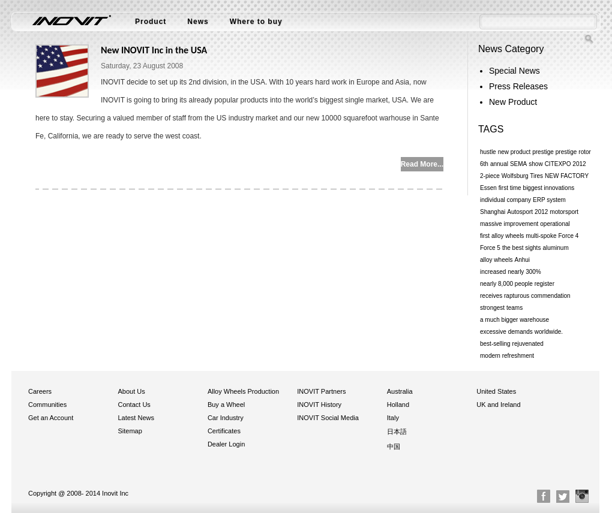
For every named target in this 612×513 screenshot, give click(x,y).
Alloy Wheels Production (243, 391)
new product (514, 152)
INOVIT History (319, 404)
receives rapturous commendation (525, 295)
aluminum (555, 248)
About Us (131, 391)
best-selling (495, 343)
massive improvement (509, 224)
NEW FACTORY (567, 176)
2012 (541, 212)
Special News (514, 71)
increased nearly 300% (510, 271)
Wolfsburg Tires (522, 176)
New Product (513, 102)
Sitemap (130, 430)
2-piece (490, 176)
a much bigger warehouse (514, 319)
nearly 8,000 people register (517, 283)
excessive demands (506, 331)
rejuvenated (528, 343)
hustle (488, 152)
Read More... (422, 164)
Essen (488, 188)
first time (510, 188)
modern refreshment (507, 355)
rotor (584, 152)
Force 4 (569, 236)
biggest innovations (549, 188)
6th (484, 164)
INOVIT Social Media (328, 417)
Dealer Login (226, 444)
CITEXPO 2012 (565, 164)
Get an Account (50, 417)
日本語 (397, 431)
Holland (398, 404)
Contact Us (134, 404)
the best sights (521, 248)
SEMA (518, 164)
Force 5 (490, 248)
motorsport (564, 212)
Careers (40, 391)
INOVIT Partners (321, 391)
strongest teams (501, 307)
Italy (393, 417)
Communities (47, 404)
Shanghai (492, 212)
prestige (543, 152)
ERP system (549, 200)
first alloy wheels (502, 236)
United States (496, 391)
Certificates (224, 430)
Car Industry (226, 417)
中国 (393, 446)
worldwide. (549, 331)
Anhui (522, 259)
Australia (400, 391)
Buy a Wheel (226, 404)
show (535, 164)
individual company (505, 200)
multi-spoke (541, 236)
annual (499, 164)
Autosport (520, 212)
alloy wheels (496, 259)
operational (554, 224)
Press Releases (518, 86)
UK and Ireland (498, 404)
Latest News (136, 417)
